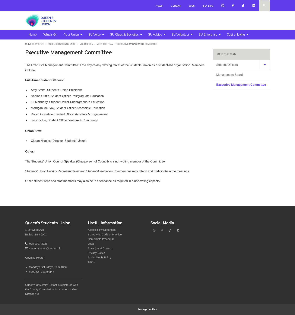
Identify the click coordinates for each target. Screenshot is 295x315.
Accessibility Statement (102, 229)
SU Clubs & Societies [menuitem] (124, 34)
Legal (91, 243)
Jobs (192, 5)
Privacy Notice (96, 252)
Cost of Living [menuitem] (236, 34)
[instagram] (154, 230)
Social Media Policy (99, 257)
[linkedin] (178, 230)
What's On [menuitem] (50, 34)
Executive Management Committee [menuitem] (241, 84)
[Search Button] (264, 5)
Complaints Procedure (101, 239)
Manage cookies (148, 309)
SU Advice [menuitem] (155, 34)
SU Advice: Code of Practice (105, 234)
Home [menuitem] (33, 34)
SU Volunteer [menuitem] (180, 34)
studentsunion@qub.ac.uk (45, 248)
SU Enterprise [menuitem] (207, 34)
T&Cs (91, 262)
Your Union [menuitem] (71, 34)
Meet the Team (105, 44)
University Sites (34, 44)
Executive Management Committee (137, 44)
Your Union (86, 44)
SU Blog (208, 5)
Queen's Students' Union (62, 44)
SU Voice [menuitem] (94, 34)
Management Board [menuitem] (229, 74)
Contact (175, 5)
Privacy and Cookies (100, 248)
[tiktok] (170, 230)
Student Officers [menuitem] (227, 64)
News (159, 5)
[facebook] (162, 230)
